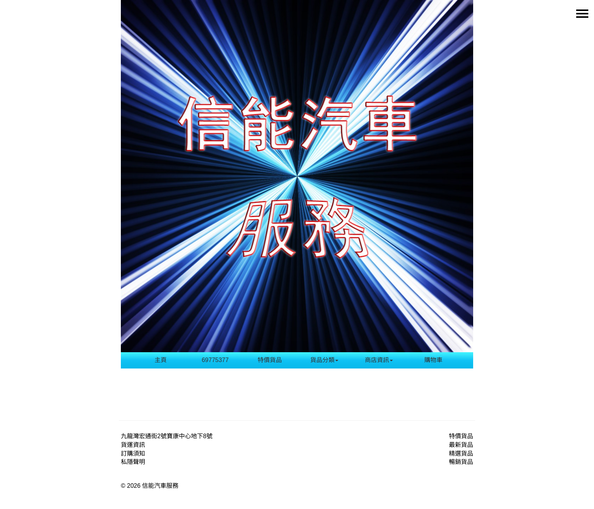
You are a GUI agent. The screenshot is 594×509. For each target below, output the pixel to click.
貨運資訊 (133, 445)
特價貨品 (270, 360)
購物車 (433, 360)
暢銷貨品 (461, 462)
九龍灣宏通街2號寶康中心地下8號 (167, 436)
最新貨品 (461, 445)
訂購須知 (133, 453)
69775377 (215, 360)
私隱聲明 (133, 462)
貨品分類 (324, 360)
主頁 (161, 360)
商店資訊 (379, 360)
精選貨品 (461, 453)
